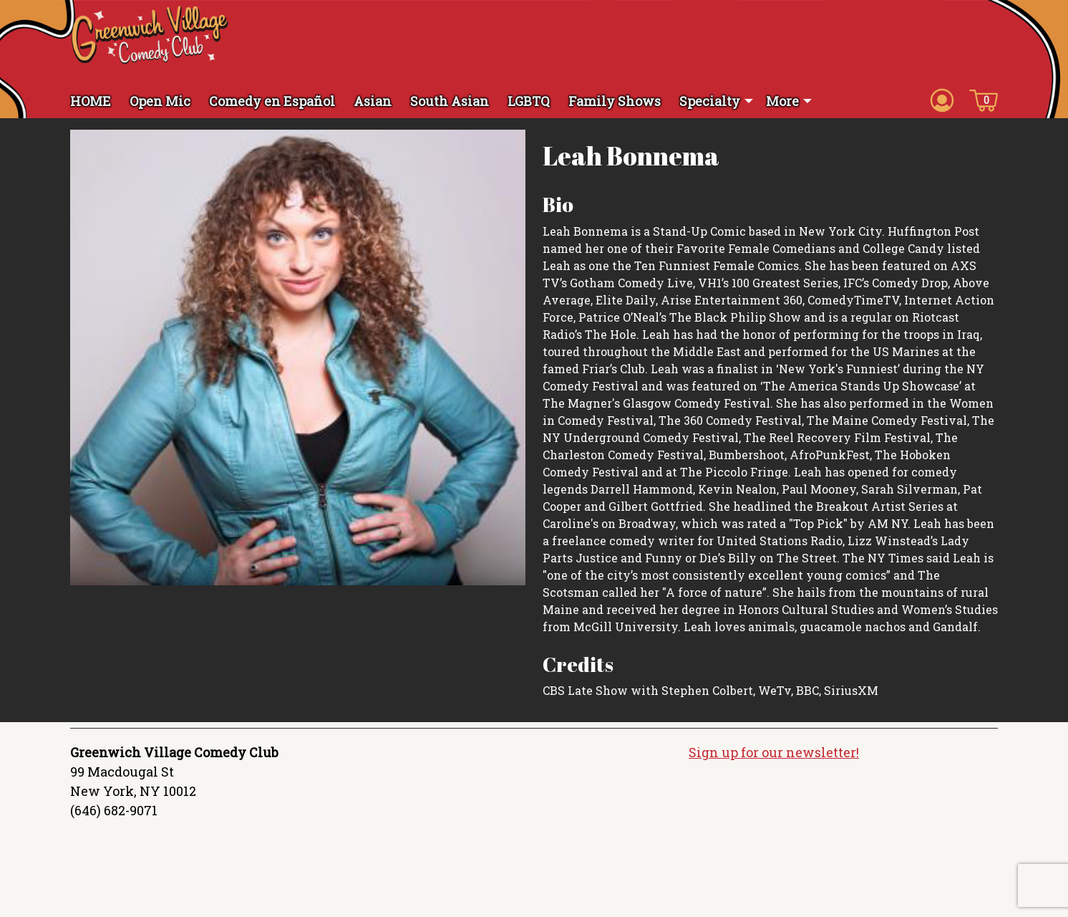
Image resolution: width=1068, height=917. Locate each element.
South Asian (449, 101)
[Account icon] (942, 99)
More (782, 101)
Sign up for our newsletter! (774, 752)
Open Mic (160, 101)
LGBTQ (529, 101)
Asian (373, 101)
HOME (90, 101)
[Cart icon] (983, 99)
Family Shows (614, 101)
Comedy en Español (272, 101)
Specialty (709, 101)
